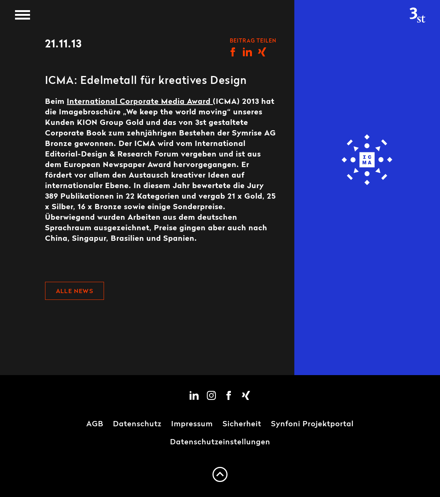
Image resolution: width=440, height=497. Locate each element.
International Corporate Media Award (140, 102)
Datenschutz (137, 424)
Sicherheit (242, 424)
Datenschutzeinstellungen (220, 442)
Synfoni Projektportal (312, 424)
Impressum (192, 424)
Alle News (74, 292)
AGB (94, 424)
